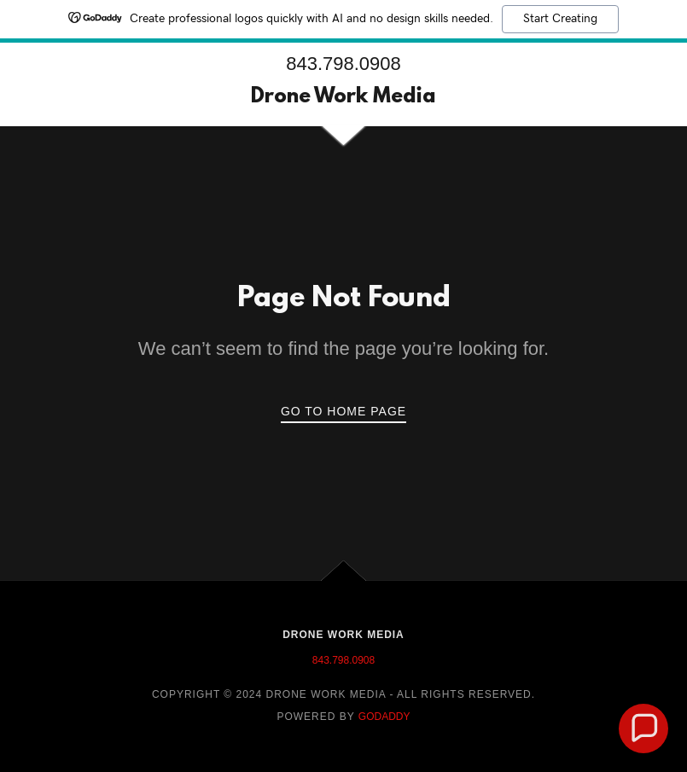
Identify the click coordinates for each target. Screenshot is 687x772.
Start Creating (560, 19)
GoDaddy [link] (384, 717)
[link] (344, 97)
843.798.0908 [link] (343, 63)
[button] (643, 728)
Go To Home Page (343, 411)
